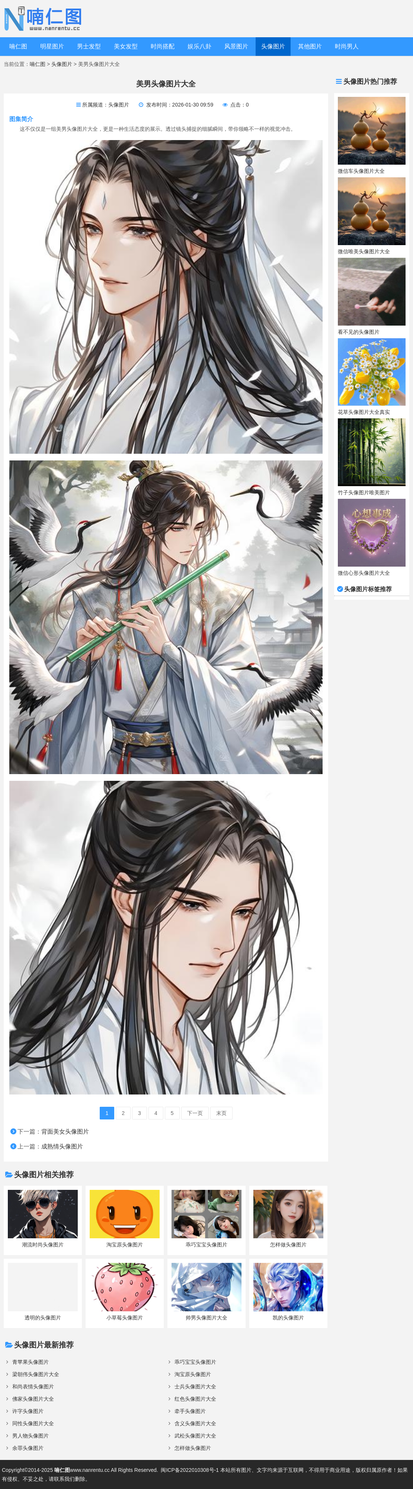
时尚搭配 (163, 46)
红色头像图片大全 (195, 1399)
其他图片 (310, 46)
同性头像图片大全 (33, 1423)
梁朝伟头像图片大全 (35, 1374)
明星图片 (52, 46)
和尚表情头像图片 (33, 1387)
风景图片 (236, 46)
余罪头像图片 (28, 1448)
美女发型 (126, 46)
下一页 (195, 1113)
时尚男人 (347, 46)
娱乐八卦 (199, 46)
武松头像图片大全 (195, 1436)
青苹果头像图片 (30, 1362)
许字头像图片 (28, 1411)
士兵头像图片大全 (195, 1387)
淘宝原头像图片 (193, 1374)
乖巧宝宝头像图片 (195, 1362)
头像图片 (273, 46)
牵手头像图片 (190, 1411)
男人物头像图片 (30, 1436)
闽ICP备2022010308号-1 (190, 1470)
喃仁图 (18, 46)
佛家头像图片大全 (33, 1399)
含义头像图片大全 (195, 1423)
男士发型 (89, 46)
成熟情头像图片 (62, 1146)
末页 (221, 1113)
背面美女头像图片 (65, 1131)
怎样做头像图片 (193, 1448)
